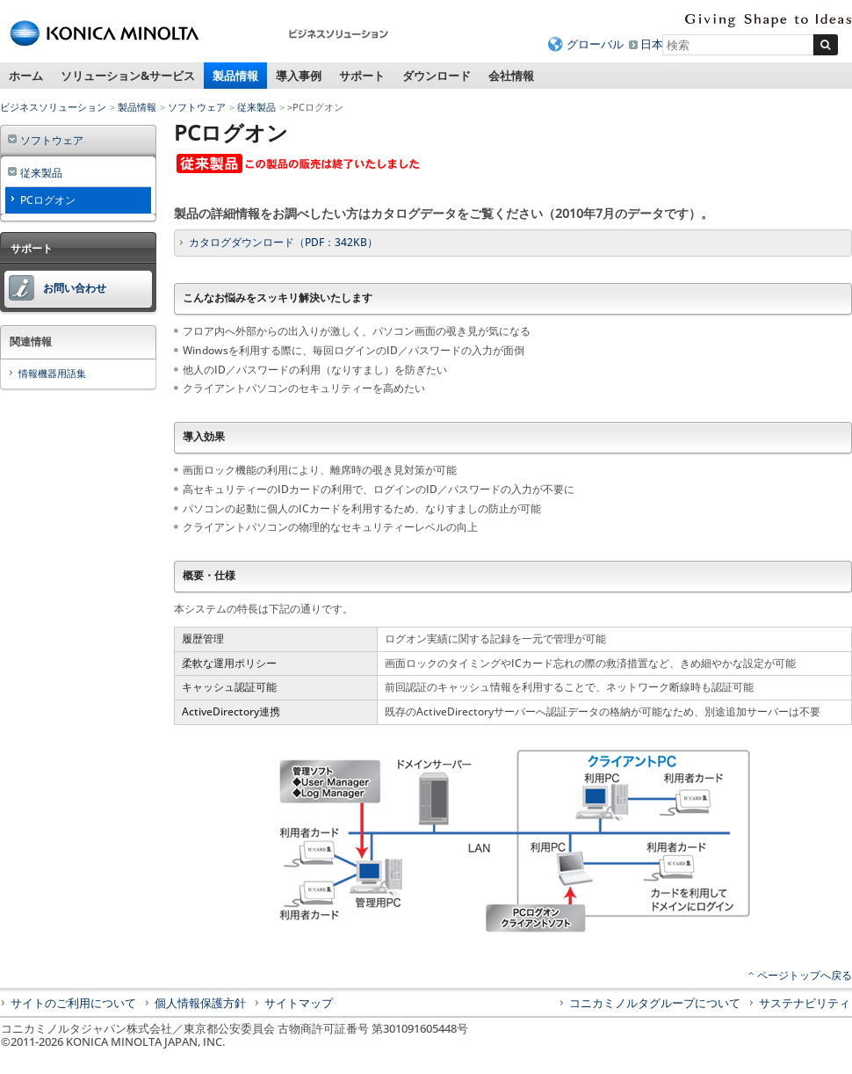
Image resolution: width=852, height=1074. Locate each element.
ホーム (26, 75)
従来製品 (256, 106)
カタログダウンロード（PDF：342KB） (283, 242)
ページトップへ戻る (804, 975)
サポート (362, 75)
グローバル (595, 44)
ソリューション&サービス (128, 75)
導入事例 (298, 75)
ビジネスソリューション (53, 106)
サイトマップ (298, 1003)
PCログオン (48, 199)
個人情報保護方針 (200, 1003)
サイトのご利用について (73, 1003)
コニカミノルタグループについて (654, 1003)
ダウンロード (436, 75)
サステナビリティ (804, 1003)
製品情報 (235, 75)
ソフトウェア (197, 106)
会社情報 (511, 75)
